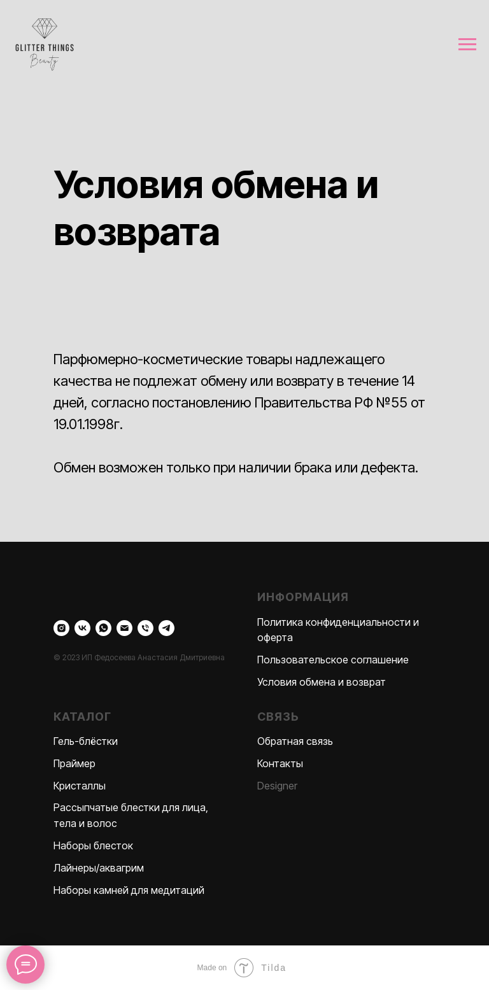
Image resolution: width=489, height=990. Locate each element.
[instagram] (61, 628)
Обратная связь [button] (295, 741)
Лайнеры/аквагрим (98, 867)
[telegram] (166, 628)
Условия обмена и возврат (321, 681)
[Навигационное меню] (467, 44)
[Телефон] (145, 628)
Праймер (74, 763)
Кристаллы (79, 785)
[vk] (82, 628)
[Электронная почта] (124, 628)
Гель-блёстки (85, 741)
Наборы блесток (93, 845)
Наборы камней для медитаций (128, 890)
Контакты (280, 763)
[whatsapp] (103, 628)
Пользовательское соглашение (333, 659)
